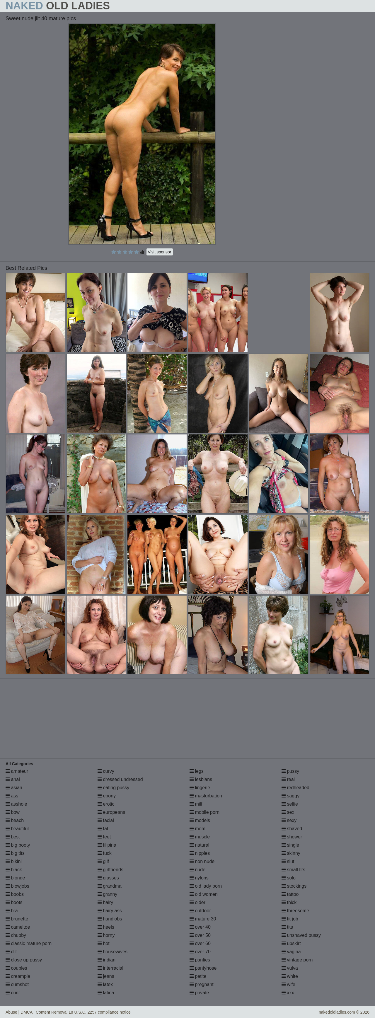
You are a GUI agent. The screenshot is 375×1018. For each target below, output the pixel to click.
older (197, 902)
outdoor (200, 910)
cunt (13, 992)
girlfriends (110, 869)
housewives (112, 951)
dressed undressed (120, 779)
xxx (288, 992)
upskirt (291, 943)
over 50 (200, 935)
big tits (15, 853)
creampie (18, 976)
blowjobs (17, 886)
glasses (108, 877)
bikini (14, 861)
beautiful (17, 828)
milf (196, 804)
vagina (291, 951)
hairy (105, 902)
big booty (18, 845)
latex (105, 984)
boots (14, 902)
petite (198, 976)
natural (199, 845)
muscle (200, 836)
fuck (105, 853)
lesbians (201, 779)
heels (106, 927)
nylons (199, 877)
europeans (111, 812)
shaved (292, 828)
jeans (106, 976)
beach (15, 820)
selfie (290, 804)
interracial (110, 968)
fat (103, 828)
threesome (295, 910)
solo (289, 877)
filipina (107, 845)
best (13, 836)
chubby (16, 935)
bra (12, 910)
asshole (16, 804)
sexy (289, 820)
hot (104, 943)
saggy (290, 795)
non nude (202, 861)
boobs (15, 894)
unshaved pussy (301, 935)
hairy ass (110, 910)
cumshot (17, 984)
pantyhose (203, 968)
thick (289, 902)
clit (11, 951)
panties (200, 959)
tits (287, 927)
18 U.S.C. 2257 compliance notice (100, 1012)
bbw (13, 812)
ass (12, 795)
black (14, 869)
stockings (294, 886)
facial (106, 820)
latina (106, 992)
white (290, 976)
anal (13, 779)
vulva (290, 968)
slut (288, 861)
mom (197, 828)
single (290, 845)
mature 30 (203, 918)
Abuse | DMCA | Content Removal (36, 1012)
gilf (103, 861)
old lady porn (206, 886)
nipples (200, 853)
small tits (293, 869)
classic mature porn (29, 943)
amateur (17, 771)
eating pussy (113, 787)
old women (204, 894)
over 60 (200, 943)
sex (288, 812)
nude (197, 869)
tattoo (290, 894)
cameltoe (18, 927)
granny (107, 894)
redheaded (295, 787)
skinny (291, 853)
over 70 (200, 951)
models (200, 820)
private (199, 992)
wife (288, 984)
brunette (17, 918)
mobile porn (204, 812)
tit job (290, 918)
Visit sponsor (159, 252)
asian (14, 787)
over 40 (200, 927)
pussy (290, 771)
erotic (106, 804)
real (288, 779)
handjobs (110, 918)
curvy (106, 771)
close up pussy (24, 959)
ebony (107, 795)
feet (104, 836)
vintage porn (297, 959)
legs (197, 771)
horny (106, 935)
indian (106, 959)
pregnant (202, 984)
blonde (15, 877)
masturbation (206, 795)
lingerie (200, 787)
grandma (110, 886)
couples (16, 968)
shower (292, 836)
